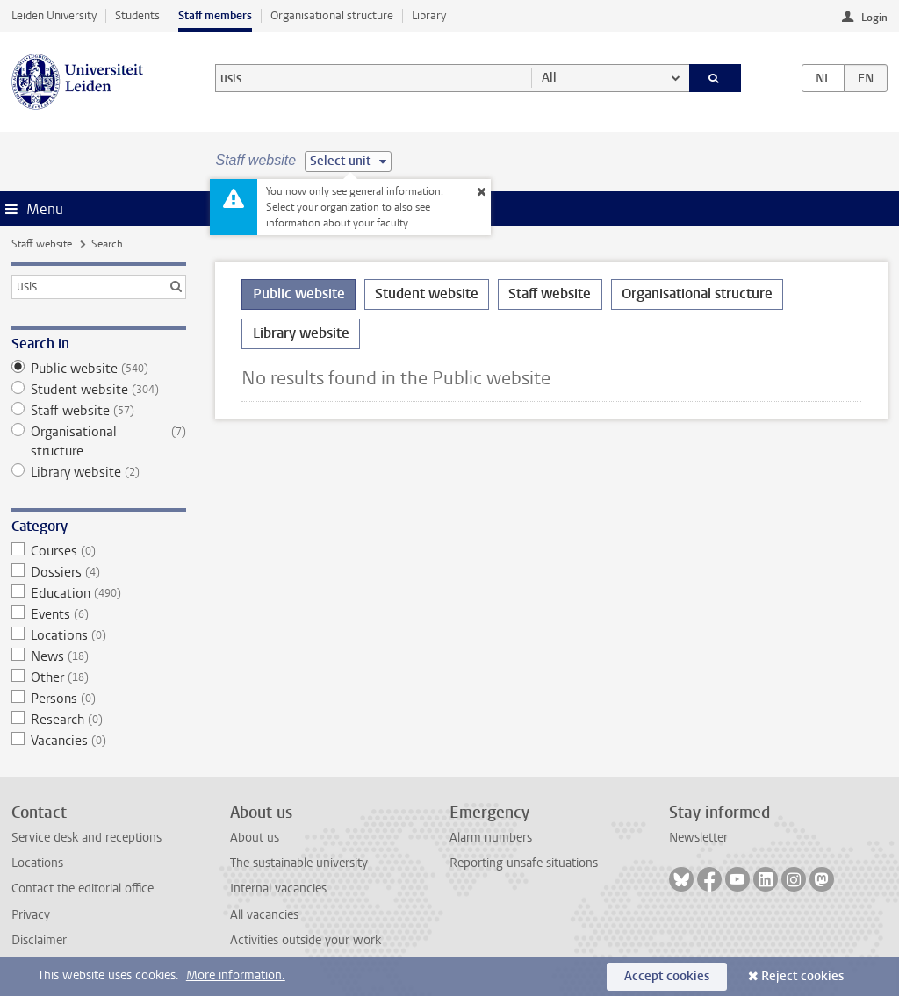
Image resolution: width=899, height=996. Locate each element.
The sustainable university (299, 863)
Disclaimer (39, 940)
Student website (98, 389)
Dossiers (98, 572)
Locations (98, 635)
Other (98, 677)
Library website (98, 472)
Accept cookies (666, 976)
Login (874, 18)
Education (98, 593)
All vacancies (264, 914)
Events (98, 614)
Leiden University (54, 15)
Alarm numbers (491, 837)
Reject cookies (802, 976)
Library (429, 15)
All (549, 77)
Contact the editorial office (82, 888)
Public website (98, 368)
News (98, 656)
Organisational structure (331, 15)
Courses (98, 551)
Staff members (215, 15)
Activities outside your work (305, 940)
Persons (98, 698)
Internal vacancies (278, 888)
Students (137, 15)
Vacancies (98, 740)
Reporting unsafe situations (524, 863)
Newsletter (698, 837)
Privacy (30, 914)
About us (254, 837)
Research (98, 719)
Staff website (41, 244)
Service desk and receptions (86, 837)
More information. (235, 975)
